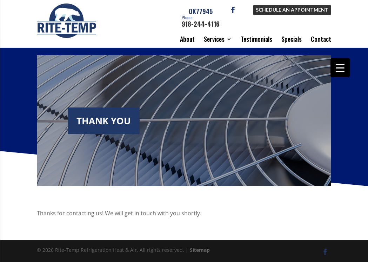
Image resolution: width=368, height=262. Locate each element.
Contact (321, 39)
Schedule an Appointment (292, 10)
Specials (291, 39)
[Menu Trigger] (340, 67)
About (187, 39)
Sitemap (200, 250)
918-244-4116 (201, 22)
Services (214, 39)
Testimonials (256, 39)
